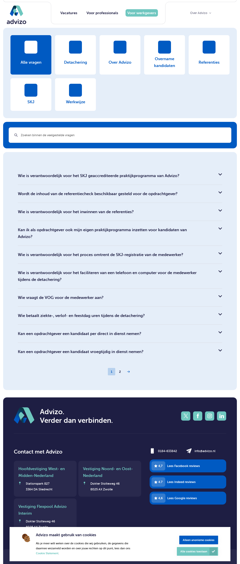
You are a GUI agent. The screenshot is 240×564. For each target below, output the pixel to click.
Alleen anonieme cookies (198, 540)
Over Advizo (198, 13)
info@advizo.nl (205, 451)
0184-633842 (167, 451)
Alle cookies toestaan (193, 551)
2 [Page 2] (120, 372)
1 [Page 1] (111, 372)
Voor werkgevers (141, 12)
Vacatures (68, 12)
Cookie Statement (47, 553)
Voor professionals (102, 12)
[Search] (120, 135)
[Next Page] (128, 371)
